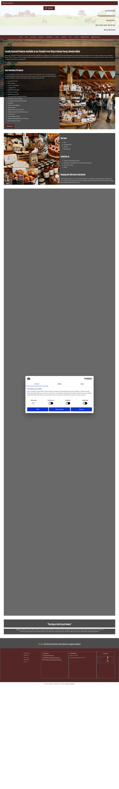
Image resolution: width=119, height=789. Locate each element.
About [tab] (82, 384)
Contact (76, 37)
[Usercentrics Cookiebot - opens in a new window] (85, 379)
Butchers (41, 37)
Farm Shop (33, 37)
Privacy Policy (105, 653)
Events (57, 37)
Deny (37, 409)
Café (26, 37)
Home (20, 37)
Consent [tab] (36, 384)
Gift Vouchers (96, 37)
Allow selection (59, 409)
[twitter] (107, 660)
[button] (49, 8)
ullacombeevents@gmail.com (54, 657)
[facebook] (107, 657)
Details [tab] (59, 384)
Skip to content (7, 3)
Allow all (81, 409)
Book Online (85, 37)
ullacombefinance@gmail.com (56, 659)
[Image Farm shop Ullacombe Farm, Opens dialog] (61, 262)
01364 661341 (46, 653)
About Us (64, 37)
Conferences (49, 37)
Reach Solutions (70, 684)
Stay (70, 37)
